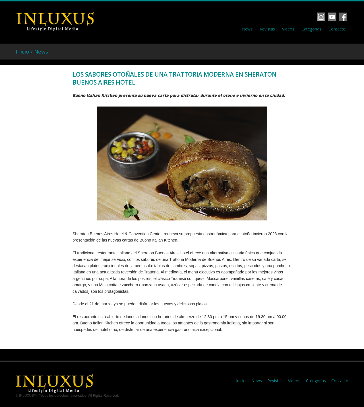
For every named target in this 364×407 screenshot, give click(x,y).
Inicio (241, 380)
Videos (288, 29)
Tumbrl (343, 17)
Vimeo (332, 17)
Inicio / (25, 51)
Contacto (337, 29)
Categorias (311, 29)
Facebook (321, 17)
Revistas (267, 29)
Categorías (316, 380)
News (247, 29)
